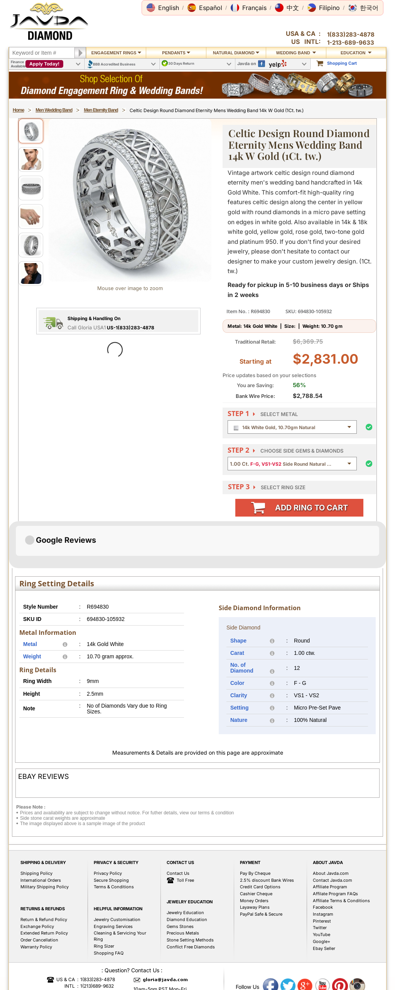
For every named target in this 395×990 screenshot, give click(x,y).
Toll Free (180, 958)
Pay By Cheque (255, 950)
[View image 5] (31, 245)
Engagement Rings (116, 52)
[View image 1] (31, 131)
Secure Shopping (111, 957)
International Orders (40, 957)
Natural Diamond (236, 52)
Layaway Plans (255, 984)
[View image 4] (31, 216)
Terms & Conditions (114, 964)
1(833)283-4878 (351, 34)
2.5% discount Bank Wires (267, 957)
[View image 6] (31, 273)
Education (356, 52)
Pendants (176, 52)
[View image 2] (31, 159)
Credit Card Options (260, 964)
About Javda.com (331, 950)
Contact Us (178, 950)
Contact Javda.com (332, 957)
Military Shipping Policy (44, 964)
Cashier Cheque (256, 970)
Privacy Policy (108, 950)
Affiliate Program (330, 964)
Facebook (323, 984)
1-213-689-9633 (350, 42)
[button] (163, 7)
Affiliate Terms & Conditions (341, 977)
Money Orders (254, 977)
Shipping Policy (36, 950)
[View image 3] (31, 188)
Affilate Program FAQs (335, 970)
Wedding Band (296, 52)
